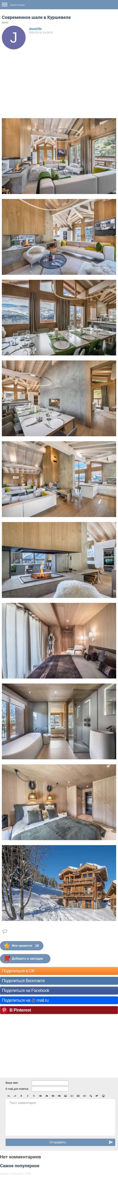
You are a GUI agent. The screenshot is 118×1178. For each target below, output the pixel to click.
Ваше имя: (12, 1082)
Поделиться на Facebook (25, 990)
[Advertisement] (59, 77)
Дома (5, 22)
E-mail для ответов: (17, 1088)
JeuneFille (35, 28)
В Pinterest (20, 1009)
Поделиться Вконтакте (23, 980)
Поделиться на (25, 1000)
